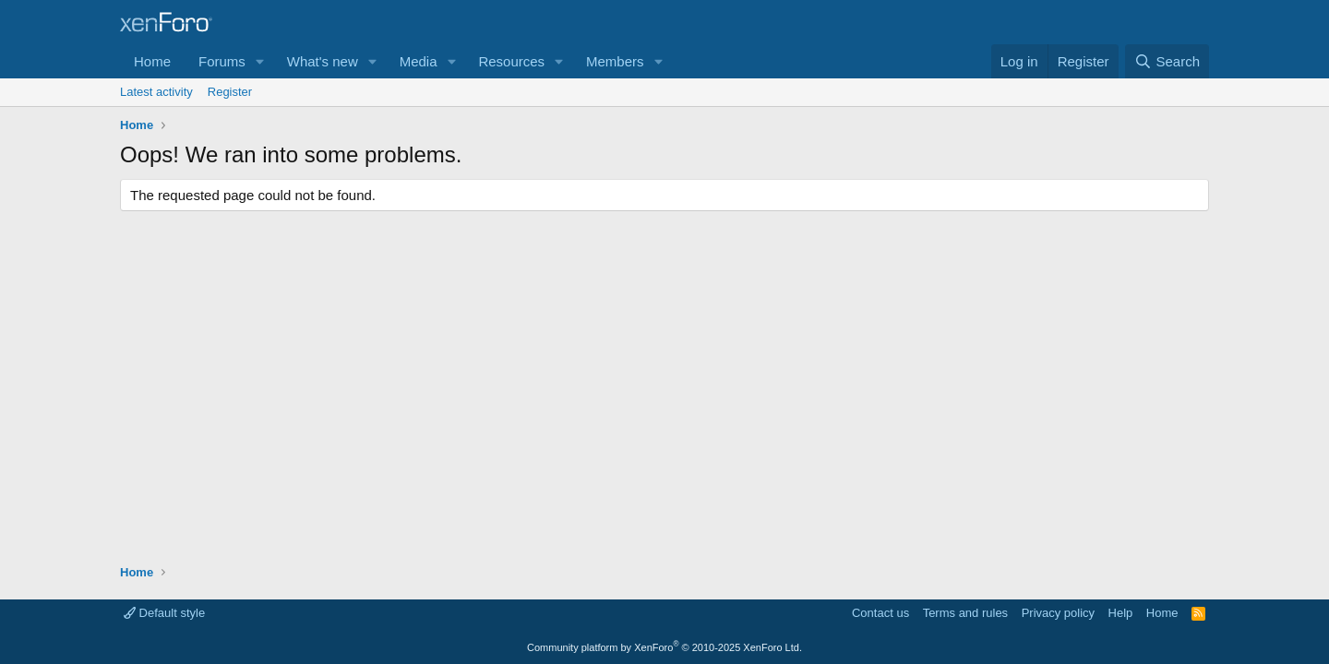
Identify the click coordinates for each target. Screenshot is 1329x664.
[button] (260, 61)
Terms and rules (965, 613)
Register (230, 92)
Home (152, 61)
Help (1120, 613)
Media (418, 61)
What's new (322, 61)
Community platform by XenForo (664, 647)
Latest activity (156, 92)
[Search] (1167, 61)
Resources (511, 61)
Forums (221, 61)
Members (615, 61)
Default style (164, 613)
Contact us (880, 613)
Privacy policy (1058, 613)
